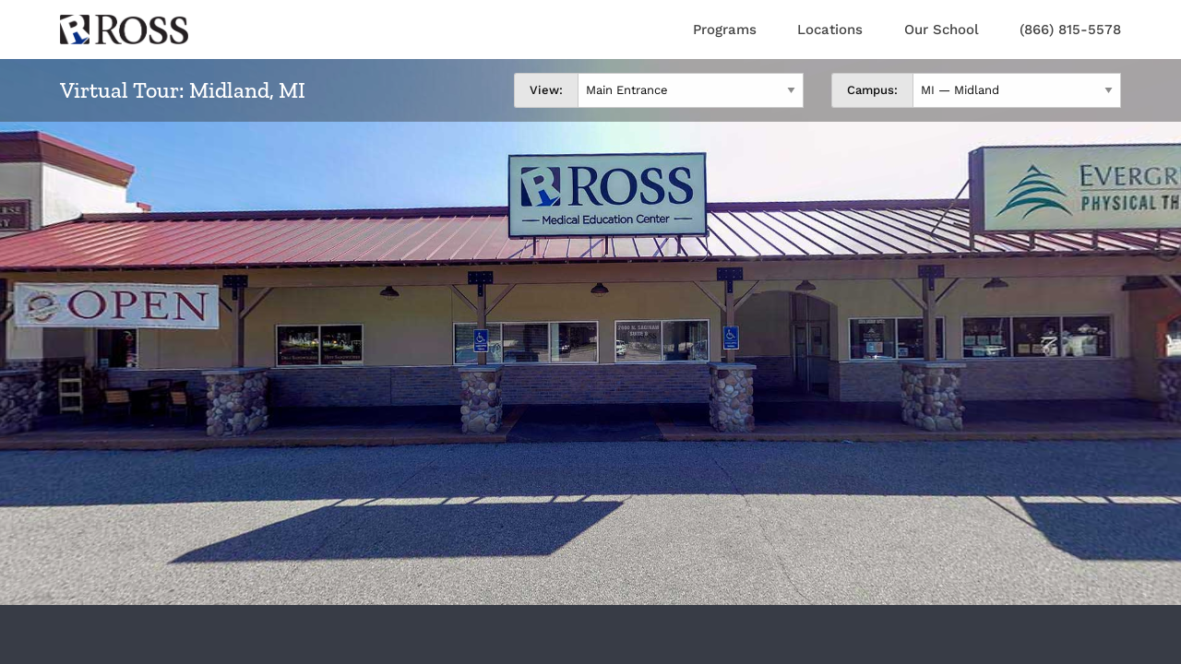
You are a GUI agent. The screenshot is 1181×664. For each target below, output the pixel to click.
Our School (941, 29)
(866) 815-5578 (1070, 29)
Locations (830, 29)
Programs (725, 29)
